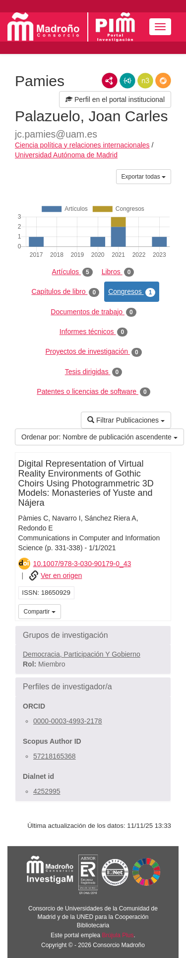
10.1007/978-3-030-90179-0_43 (82, 564)
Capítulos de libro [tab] (66, 291)
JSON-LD (127, 81)
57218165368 (54, 756)
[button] (93, 635)
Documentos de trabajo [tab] (93, 312)
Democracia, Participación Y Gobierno (81, 654)
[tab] (93, 635)
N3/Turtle (145, 81)
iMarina (162, 611)
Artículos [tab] (72, 272)
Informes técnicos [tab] (93, 332)
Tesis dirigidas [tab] (94, 372)
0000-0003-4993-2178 (67, 721)
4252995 (47, 791)
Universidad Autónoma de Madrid (66, 155)
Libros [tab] (118, 272)
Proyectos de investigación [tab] (93, 351)
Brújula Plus (118, 935)
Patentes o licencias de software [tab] (93, 391)
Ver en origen (61, 575)
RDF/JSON (163, 81)
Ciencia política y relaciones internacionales (82, 145)
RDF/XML (110, 81)
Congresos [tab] (131, 291)
